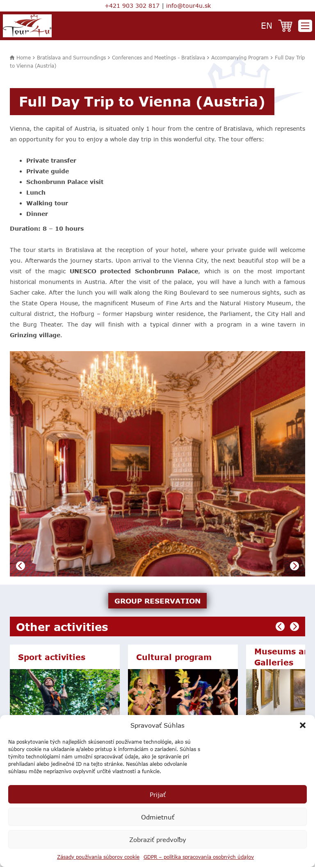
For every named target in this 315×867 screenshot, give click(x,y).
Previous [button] (20, 565)
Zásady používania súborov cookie (98, 857)
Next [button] (294, 565)
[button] (303, 725)
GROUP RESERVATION (157, 601)
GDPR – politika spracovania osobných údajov (199, 857)
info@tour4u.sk (188, 5)
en (266, 25)
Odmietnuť (157, 817)
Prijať (158, 794)
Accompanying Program (240, 57)
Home (23, 57)
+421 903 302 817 (132, 5)
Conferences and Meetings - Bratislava (158, 57)
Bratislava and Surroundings (71, 57)
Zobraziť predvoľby (157, 839)
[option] (157, 463)
